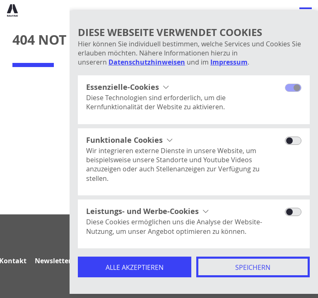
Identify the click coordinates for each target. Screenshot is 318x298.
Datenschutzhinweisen (146, 62)
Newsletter (53, 260)
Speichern (252, 267)
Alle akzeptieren (135, 267)
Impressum (229, 62)
